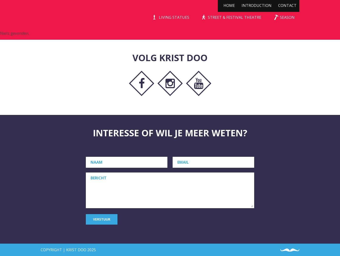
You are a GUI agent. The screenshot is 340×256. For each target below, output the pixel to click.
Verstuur (101, 219)
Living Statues (174, 17)
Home (229, 5)
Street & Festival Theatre (234, 17)
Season (287, 17)
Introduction (257, 5)
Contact (287, 5)
